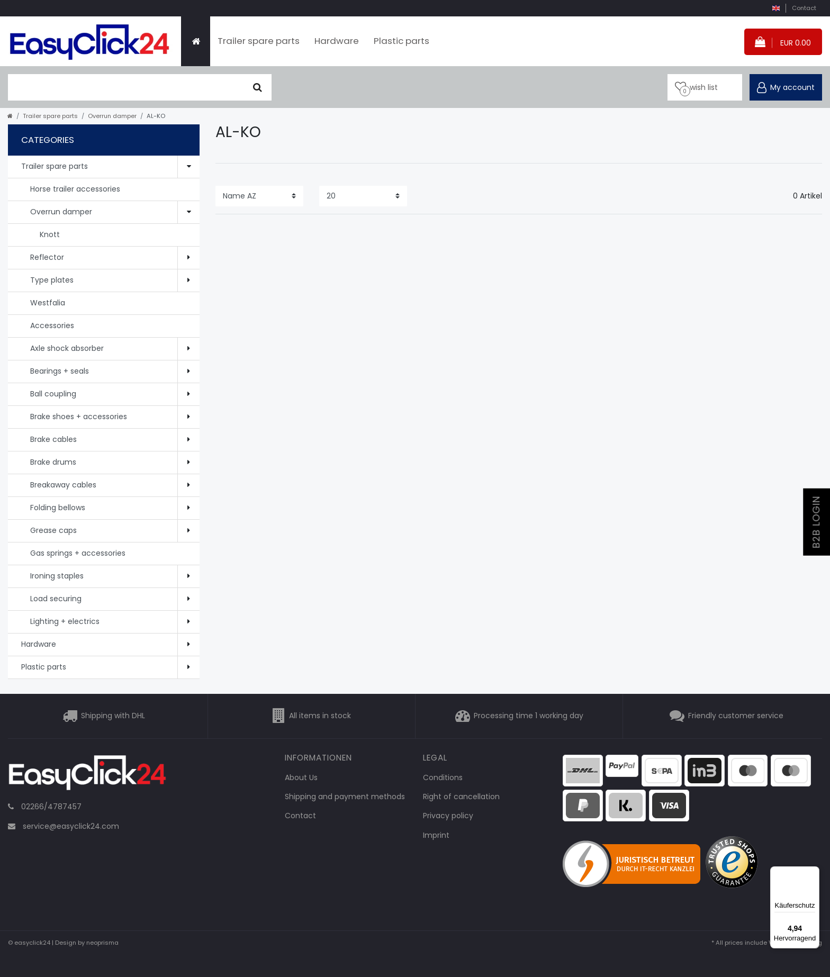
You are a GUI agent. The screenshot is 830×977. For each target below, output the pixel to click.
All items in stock (320, 715)
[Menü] (813, 872)
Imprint (436, 835)
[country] (776, 8)
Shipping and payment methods (345, 796)
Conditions (443, 777)
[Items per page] (363, 196)
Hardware (336, 40)
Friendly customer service (735, 715)
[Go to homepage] (10, 116)
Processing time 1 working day (528, 715)
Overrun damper (112, 116)
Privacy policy (448, 815)
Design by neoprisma (87, 942)
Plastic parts (401, 40)
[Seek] (257, 87)
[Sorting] (259, 196)
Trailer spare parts (259, 40)
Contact (804, 8)
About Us (301, 777)
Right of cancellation (461, 796)
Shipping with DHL (113, 715)
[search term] (126, 87)
